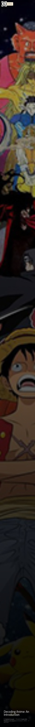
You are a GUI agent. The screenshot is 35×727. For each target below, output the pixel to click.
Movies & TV (8, 720)
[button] (9, 4)
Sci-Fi (13, 720)
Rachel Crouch (10, 719)
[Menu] (4, 4)
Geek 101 (24, 719)
